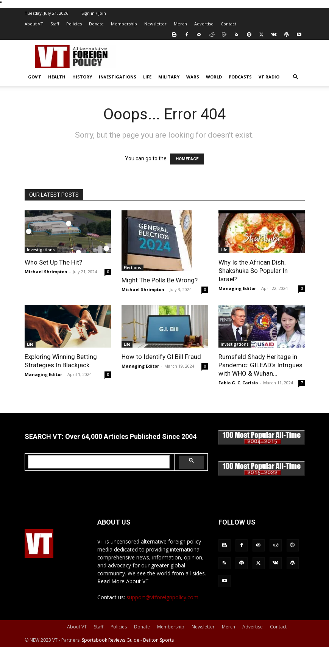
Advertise (204, 24)
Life (147, 77)
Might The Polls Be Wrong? (160, 280)
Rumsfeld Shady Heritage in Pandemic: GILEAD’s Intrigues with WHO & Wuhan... (260, 365)
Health (56, 77)
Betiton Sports (158, 640)
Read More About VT (123, 581)
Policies (74, 24)
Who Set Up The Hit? (53, 262)
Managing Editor (237, 288)
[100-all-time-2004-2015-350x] (261, 442)
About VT (34, 24)
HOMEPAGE (187, 159)
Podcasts (240, 77)
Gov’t (34, 77)
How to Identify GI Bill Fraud (161, 356)
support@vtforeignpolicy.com (162, 597)
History (82, 77)
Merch (180, 24)
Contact (228, 24)
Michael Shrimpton (46, 271)
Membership (124, 24)
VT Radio (269, 77)
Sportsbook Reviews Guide (110, 640)
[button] (296, 77)
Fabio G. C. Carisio (238, 382)
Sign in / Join (93, 13)
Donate (96, 24)
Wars (192, 77)
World (214, 77)
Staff (54, 24)
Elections (132, 267)
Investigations (117, 77)
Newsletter (155, 24)
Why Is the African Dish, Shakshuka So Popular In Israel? (253, 270)
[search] (94, 462)
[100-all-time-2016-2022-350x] (261, 474)
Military (168, 77)
